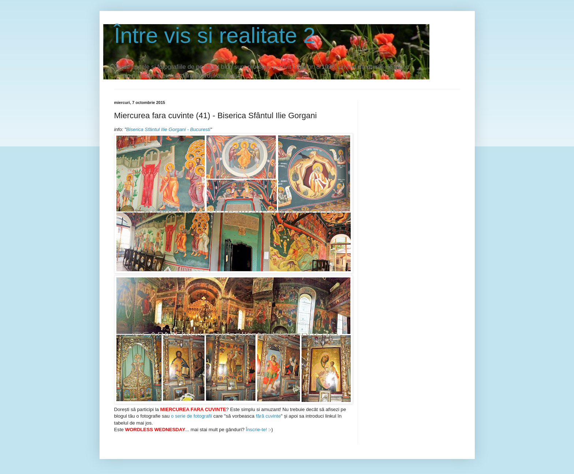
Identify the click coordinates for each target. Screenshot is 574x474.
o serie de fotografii (191, 416)
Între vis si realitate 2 (215, 35)
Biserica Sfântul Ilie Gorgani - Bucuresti (168, 129)
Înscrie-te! (256, 429)
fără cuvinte (268, 416)
